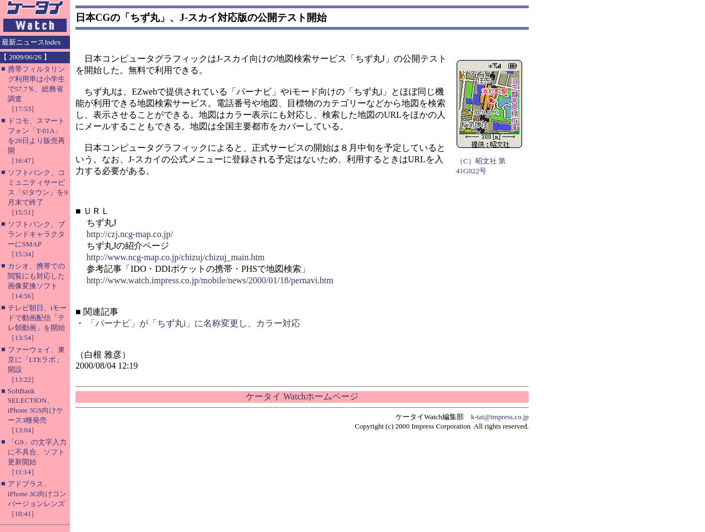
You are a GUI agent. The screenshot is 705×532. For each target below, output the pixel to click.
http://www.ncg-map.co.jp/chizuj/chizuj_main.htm (175, 257)
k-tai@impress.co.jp (500, 417)
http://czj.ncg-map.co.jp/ (129, 234)
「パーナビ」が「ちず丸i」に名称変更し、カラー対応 (193, 323)
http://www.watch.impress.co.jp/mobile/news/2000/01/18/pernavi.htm (209, 280)
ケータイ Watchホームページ (302, 396)
